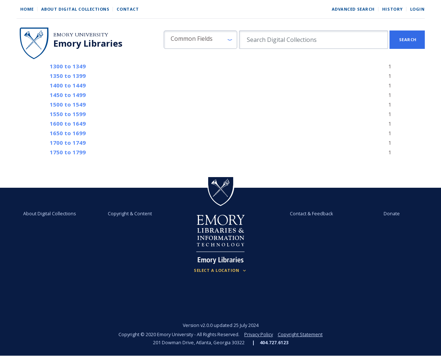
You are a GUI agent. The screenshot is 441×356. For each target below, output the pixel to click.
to (68, 66)
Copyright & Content (130, 214)
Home (27, 9)
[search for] (313, 39)
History (392, 9)
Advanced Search (353, 9)
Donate (392, 214)
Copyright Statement (300, 334)
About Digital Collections (75, 9)
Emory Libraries (87, 43)
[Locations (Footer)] (220, 270)
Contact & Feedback (311, 214)
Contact (128, 9)
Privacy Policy (258, 334)
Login (417, 9)
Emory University (80, 34)
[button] (200, 39)
